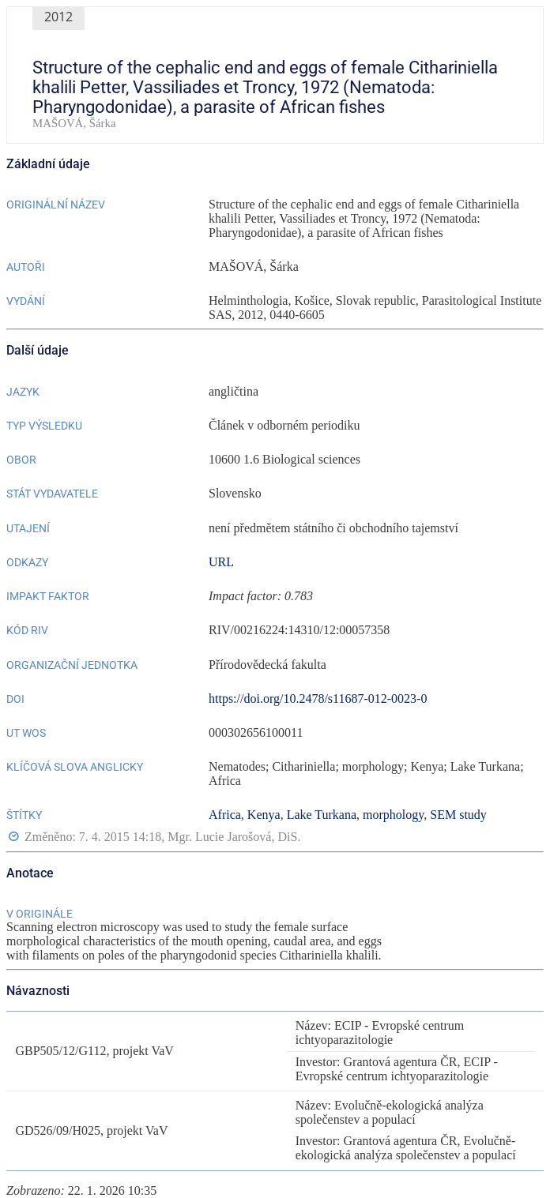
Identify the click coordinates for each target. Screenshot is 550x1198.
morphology (393, 814)
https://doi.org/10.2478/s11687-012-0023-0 (318, 698)
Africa (225, 814)
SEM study (458, 814)
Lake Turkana (321, 814)
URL (221, 562)
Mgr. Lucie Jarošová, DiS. (234, 837)
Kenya (264, 814)
